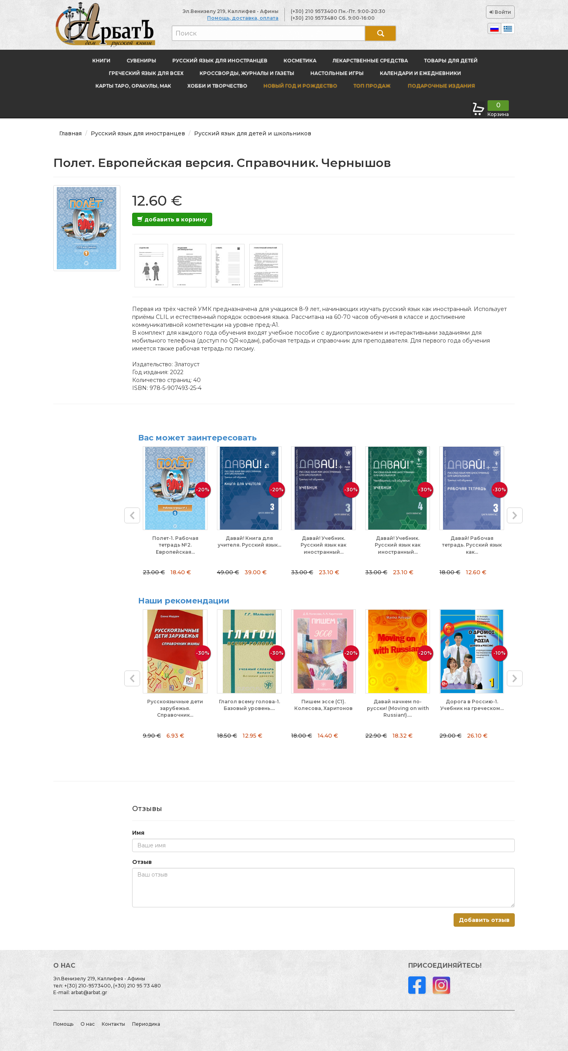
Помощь (63, 1024)
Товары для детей (451, 61)
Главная (70, 133)
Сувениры (141, 61)
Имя (138, 832)
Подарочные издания (441, 86)
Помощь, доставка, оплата (242, 18)
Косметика (300, 61)
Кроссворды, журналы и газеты (247, 73)
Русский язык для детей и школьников (252, 133)
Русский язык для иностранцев (219, 61)
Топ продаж (371, 86)
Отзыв (142, 862)
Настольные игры (337, 73)
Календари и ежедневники (420, 73)
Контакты (113, 1024)
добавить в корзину (172, 219)
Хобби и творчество (217, 86)
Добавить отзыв (484, 920)
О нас (87, 1024)
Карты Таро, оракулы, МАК (133, 86)
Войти (500, 12)
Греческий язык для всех (146, 73)
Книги (101, 61)
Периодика (146, 1024)
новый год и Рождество (300, 86)
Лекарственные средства (370, 61)
